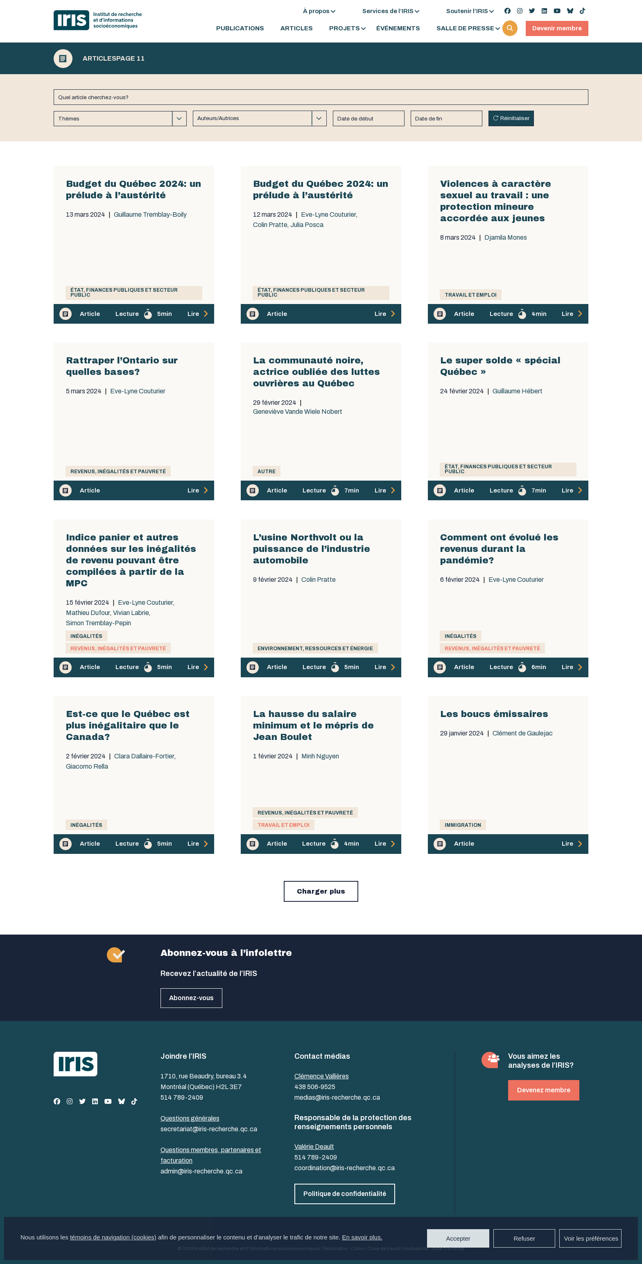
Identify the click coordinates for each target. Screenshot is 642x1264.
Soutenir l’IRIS (467, 11)
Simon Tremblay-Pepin (98, 623)
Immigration (463, 825)
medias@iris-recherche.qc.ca (337, 1097)
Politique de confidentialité (344, 1193)
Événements (398, 28)
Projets (344, 28)
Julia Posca (306, 225)
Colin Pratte (270, 225)
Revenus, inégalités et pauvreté (118, 471)
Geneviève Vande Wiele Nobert (297, 411)
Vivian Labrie (131, 613)
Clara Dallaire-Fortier (144, 756)
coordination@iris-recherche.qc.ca (344, 1167)
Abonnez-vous (191, 997)
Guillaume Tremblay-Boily (150, 214)
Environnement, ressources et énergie (315, 648)
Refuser (524, 1238)
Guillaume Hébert (518, 391)
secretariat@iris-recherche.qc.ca (208, 1129)
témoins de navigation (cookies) (113, 1237)
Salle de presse (465, 28)
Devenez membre (543, 1090)
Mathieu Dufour (88, 613)
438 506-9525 (314, 1086)
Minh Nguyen (320, 756)
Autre (267, 471)
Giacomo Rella (87, 766)
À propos (316, 11)
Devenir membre (557, 28)
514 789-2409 (181, 1097)
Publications (240, 28)
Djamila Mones (505, 237)
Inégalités (86, 636)
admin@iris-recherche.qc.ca (201, 1171)
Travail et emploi (471, 295)
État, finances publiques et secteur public (124, 292)
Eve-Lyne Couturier (328, 214)
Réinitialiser (514, 118)
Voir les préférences (591, 1238)
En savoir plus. (362, 1237)
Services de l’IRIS (388, 11)
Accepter (458, 1238)
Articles (296, 28)
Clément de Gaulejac (523, 733)
